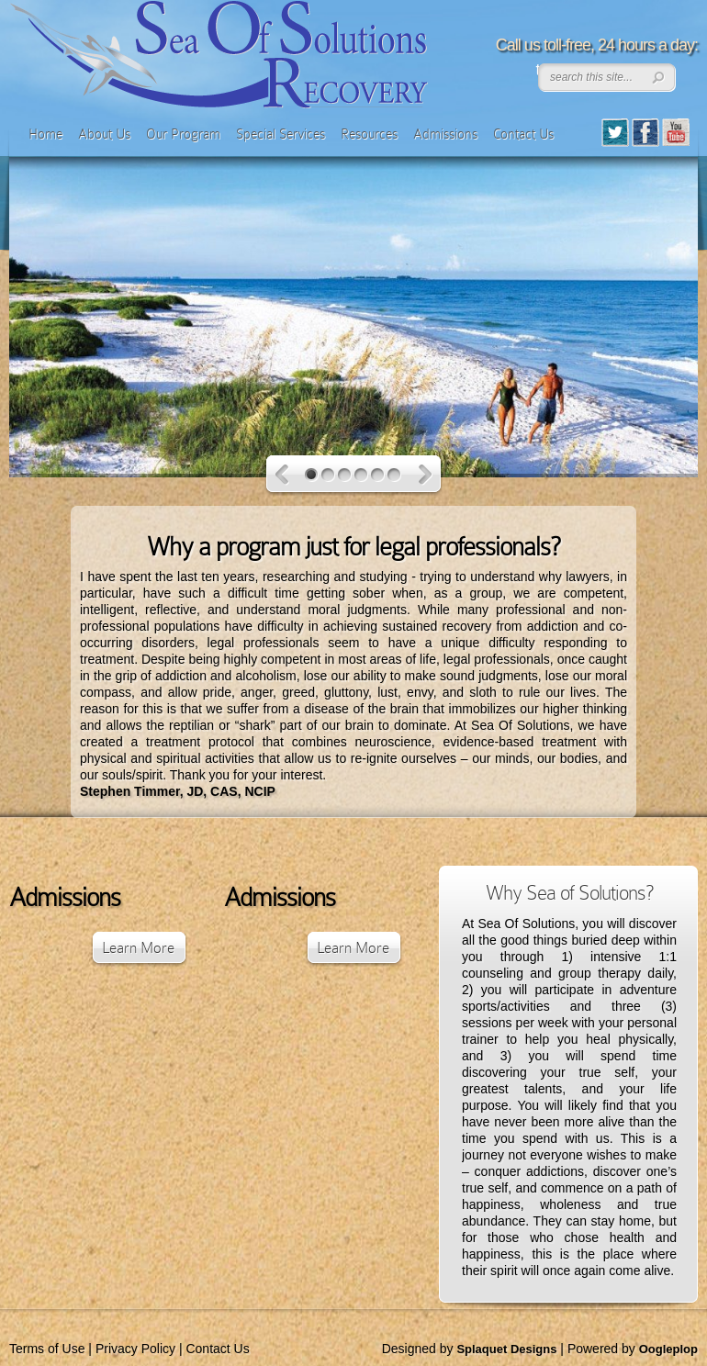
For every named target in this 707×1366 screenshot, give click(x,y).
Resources (369, 134)
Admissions (445, 134)
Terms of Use (46, 1348)
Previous (282, 475)
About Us (104, 134)
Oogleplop (668, 1349)
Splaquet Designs (506, 1349)
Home (45, 134)
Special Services (280, 134)
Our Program (183, 134)
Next (425, 475)
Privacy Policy (135, 1348)
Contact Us (523, 134)
